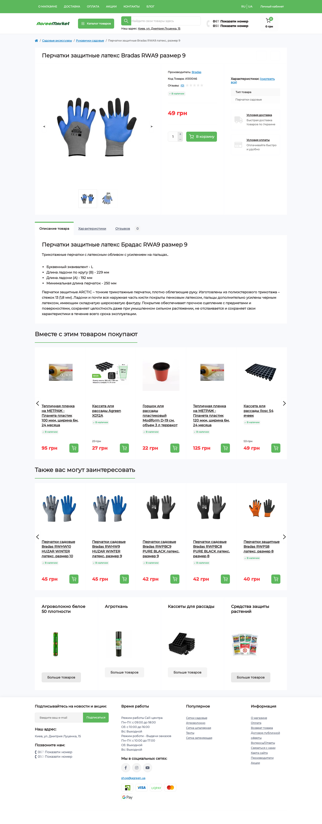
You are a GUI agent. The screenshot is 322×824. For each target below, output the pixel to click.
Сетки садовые (196, 718)
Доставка (72, 6)
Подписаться (95, 717)
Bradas (196, 72)
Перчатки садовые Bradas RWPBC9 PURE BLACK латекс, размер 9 (161, 549)
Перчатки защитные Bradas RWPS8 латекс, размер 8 (261, 546)
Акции (111, 6)
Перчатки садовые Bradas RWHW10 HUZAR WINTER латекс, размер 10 (58, 549)
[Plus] (180, 134)
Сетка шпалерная (198, 728)
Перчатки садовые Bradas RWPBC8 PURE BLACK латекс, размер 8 (211, 549)
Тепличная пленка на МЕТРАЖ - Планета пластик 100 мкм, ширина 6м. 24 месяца (60, 415)
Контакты (131, 6)
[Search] (126, 20)
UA (250, 6)
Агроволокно (195, 723)
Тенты (190, 733)
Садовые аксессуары (57, 40)
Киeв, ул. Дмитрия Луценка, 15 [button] (159, 28)
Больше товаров (61, 677)
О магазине (47, 6)
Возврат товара (262, 728)
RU (243, 6)
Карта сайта (259, 753)
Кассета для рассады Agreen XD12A (106, 411)
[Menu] (96, 24)
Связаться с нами (263, 748)
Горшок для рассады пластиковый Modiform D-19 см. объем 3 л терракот (160, 415)
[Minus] (180, 139)
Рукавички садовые (90, 40)
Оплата (93, 6)
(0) (182, 85)
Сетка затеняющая (199, 738)
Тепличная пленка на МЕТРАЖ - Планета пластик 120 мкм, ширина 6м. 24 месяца (211, 415)
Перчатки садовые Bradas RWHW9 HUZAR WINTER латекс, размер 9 (109, 549)
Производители (262, 758)
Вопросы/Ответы (263, 743)
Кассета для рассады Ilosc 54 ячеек (258, 411)
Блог (150, 6)
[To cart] (73, 448)
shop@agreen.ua (133, 778)
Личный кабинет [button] (272, 6)
